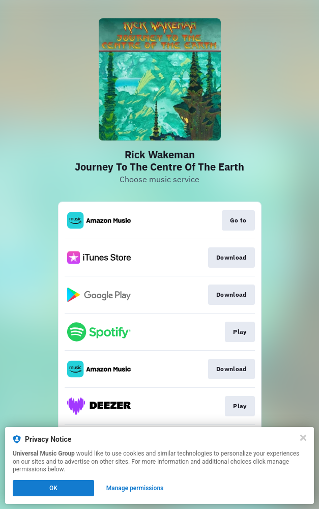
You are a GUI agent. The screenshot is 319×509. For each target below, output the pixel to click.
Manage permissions (135, 488)
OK (53, 488)
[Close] (303, 438)
